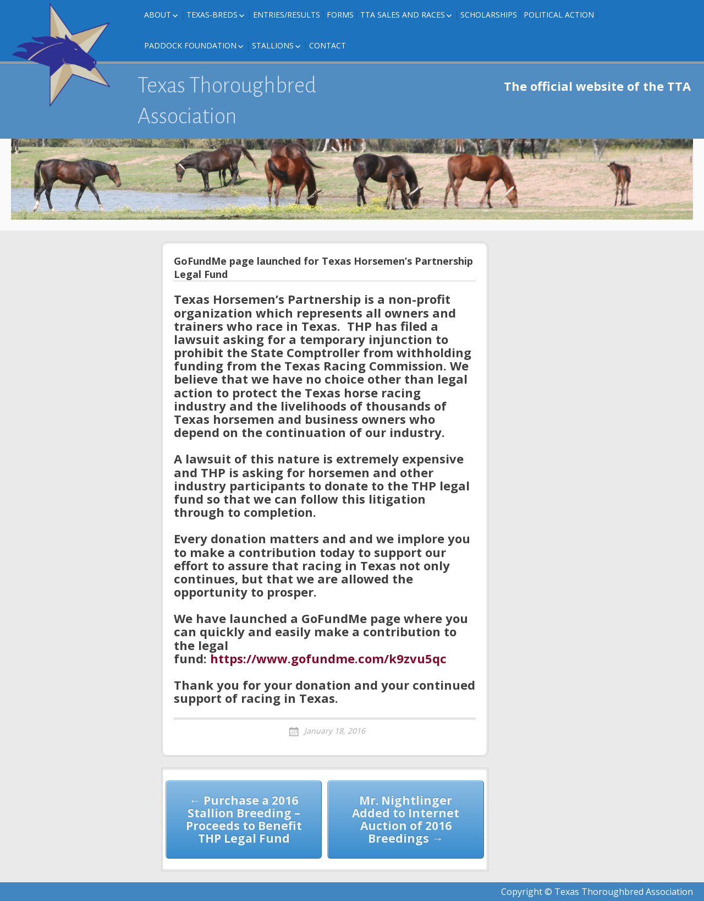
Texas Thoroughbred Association (227, 101)
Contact (327, 45)
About (157, 14)
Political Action (559, 14)
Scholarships (488, 14)
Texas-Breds (212, 14)
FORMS (340, 14)
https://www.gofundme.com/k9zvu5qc (328, 658)
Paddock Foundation (190, 45)
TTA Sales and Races (402, 14)
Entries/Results (286, 14)
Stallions (273, 45)
